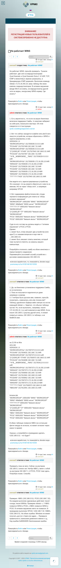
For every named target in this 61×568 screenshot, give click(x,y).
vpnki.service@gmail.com (39, 553)
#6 (52, 487)
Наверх (30, 566)
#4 (52, 331)
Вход (30, 15)
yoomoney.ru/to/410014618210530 (23, 264)
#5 (52, 454)
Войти (20, 101)
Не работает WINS (35, 65)
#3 (52, 276)
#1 (52, 59)
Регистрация (31, 101)
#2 (52, 107)
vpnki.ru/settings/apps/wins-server (22, 129)
